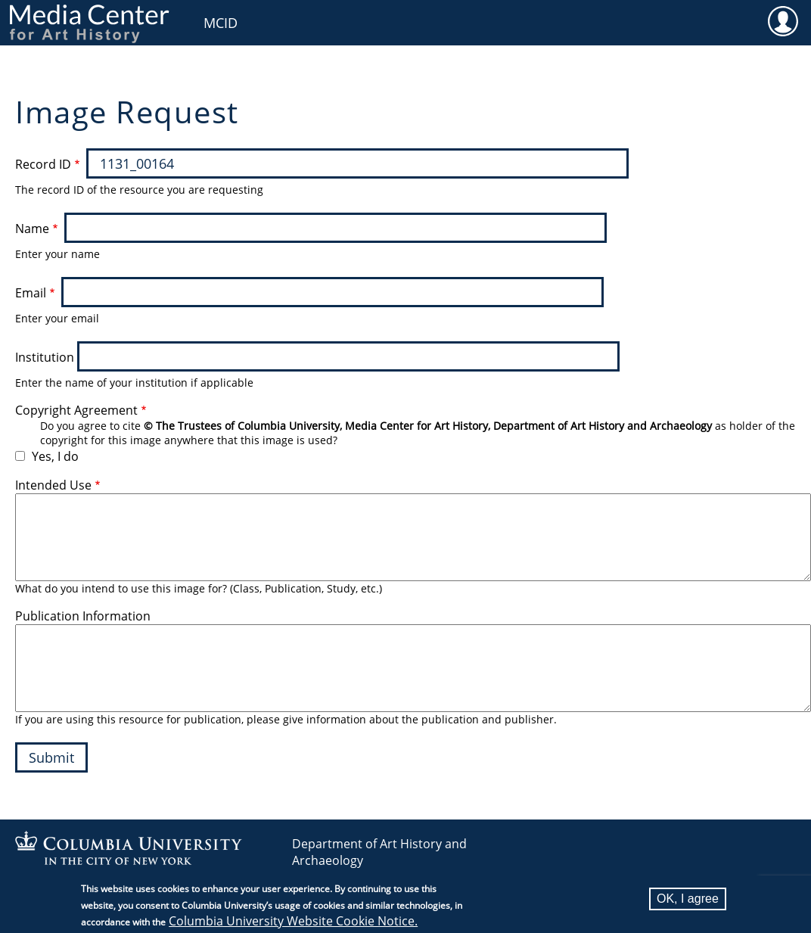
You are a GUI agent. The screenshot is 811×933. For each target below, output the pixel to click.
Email (30, 293)
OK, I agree (688, 898)
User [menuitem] (782, 20)
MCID (221, 23)
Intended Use (53, 485)
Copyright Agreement (76, 410)
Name (32, 228)
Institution (44, 357)
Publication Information (83, 616)
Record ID (43, 164)
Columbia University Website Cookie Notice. (293, 921)
